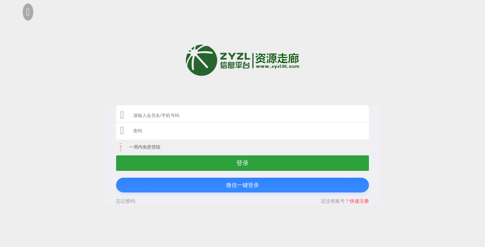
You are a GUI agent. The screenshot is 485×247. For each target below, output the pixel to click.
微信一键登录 (242, 185)
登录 (242, 163)
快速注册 (359, 201)
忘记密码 (125, 201)
